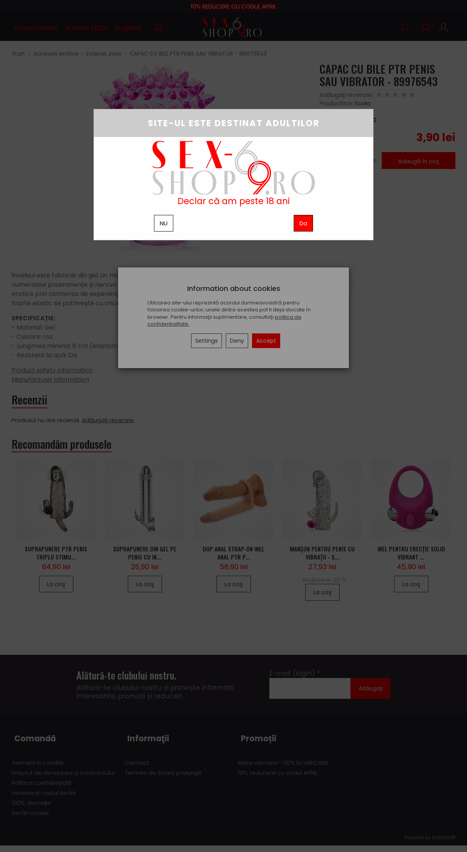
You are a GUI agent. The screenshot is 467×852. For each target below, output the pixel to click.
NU (164, 223)
